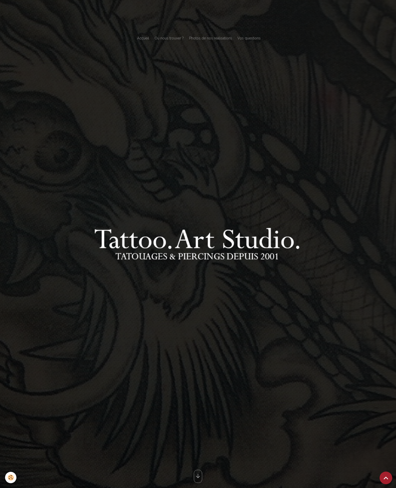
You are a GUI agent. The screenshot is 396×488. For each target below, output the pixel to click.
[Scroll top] (386, 478)
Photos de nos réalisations (210, 38)
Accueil (143, 38)
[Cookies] (10, 477)
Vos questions (249, 38)
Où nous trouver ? (169, 38)
